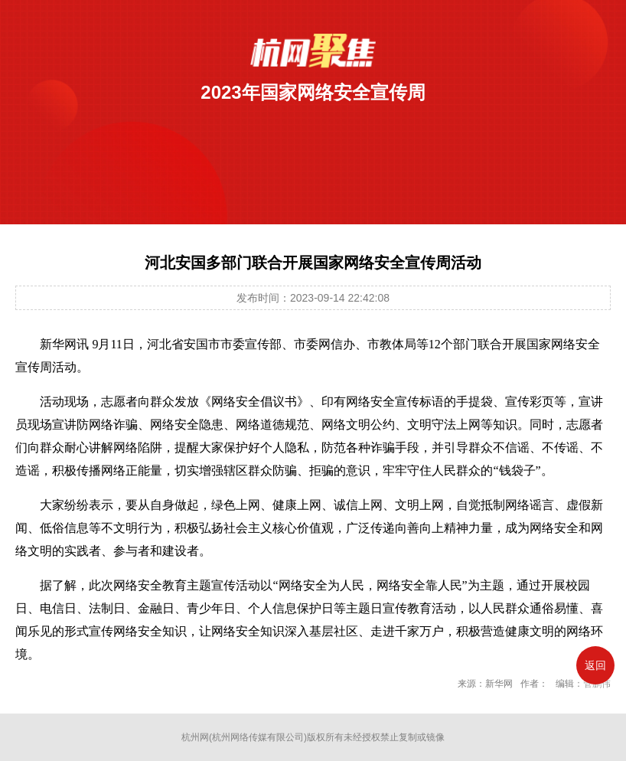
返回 (595, 665)
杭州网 (195, 737)
